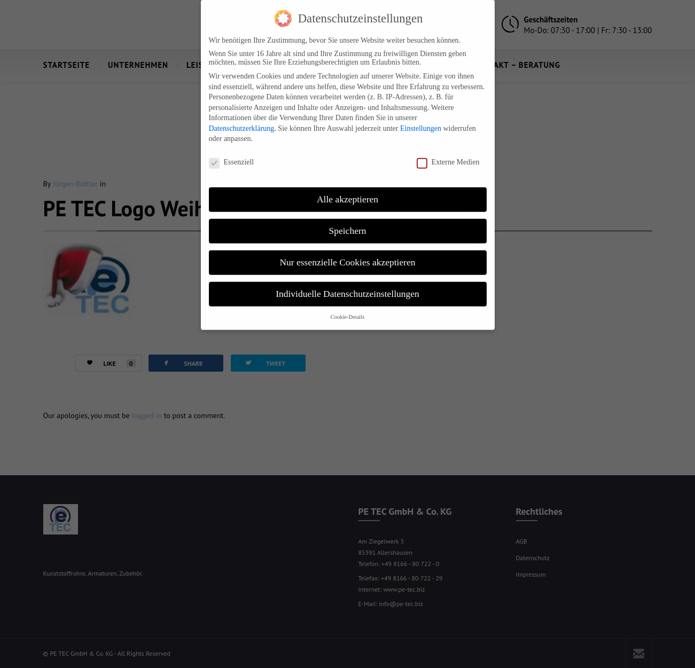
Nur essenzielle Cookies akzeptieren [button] (347, 252)
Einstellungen (420, 119)
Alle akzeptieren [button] (347, 189)
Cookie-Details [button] (348, 307)
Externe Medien (448, 152)
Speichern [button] (347, 221)
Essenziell (231, 152)
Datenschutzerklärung (242, 119)
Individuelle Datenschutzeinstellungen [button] (347, 284)
